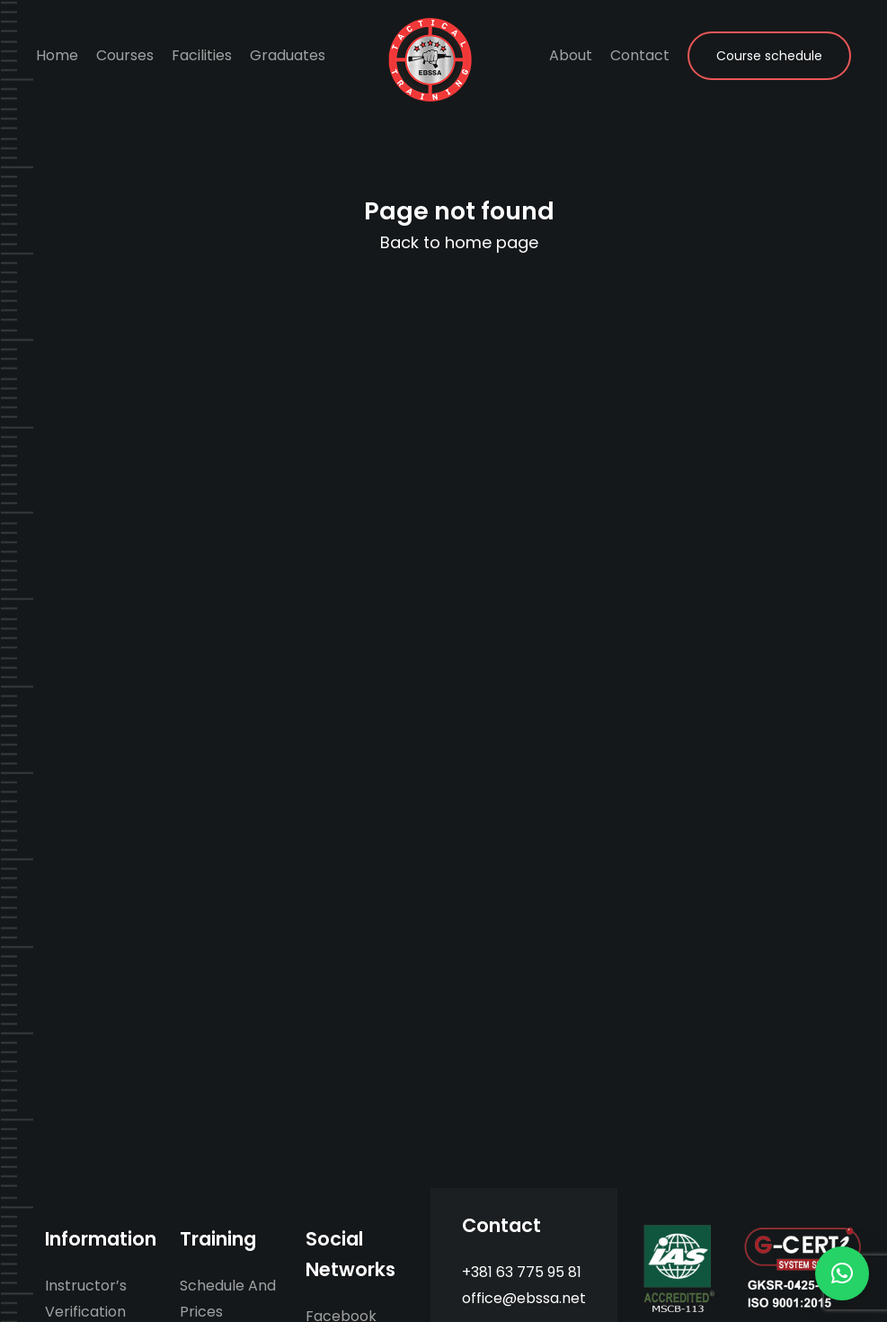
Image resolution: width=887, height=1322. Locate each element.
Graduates (287, 55)
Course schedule (769, 56)
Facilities (202, 55)
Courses (125, 55)
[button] (842, 1273)
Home (57, 55)
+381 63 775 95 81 (521, 1272)
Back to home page (459, 242)
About (570, 55)
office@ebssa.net (524, 1298)
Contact (640, 55)
